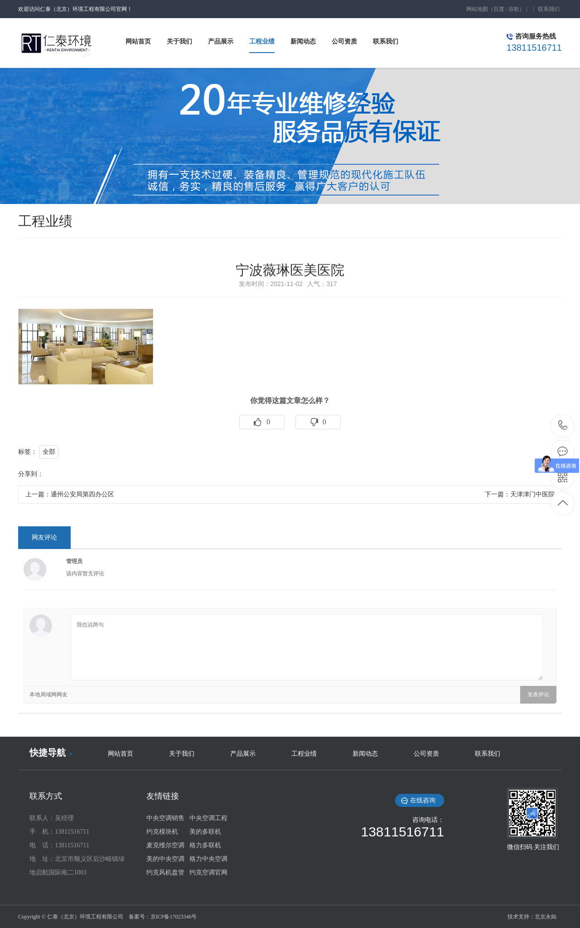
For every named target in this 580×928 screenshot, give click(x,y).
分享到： (31, 474)
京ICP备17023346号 (173, 916)
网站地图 (477, 9)
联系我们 (549, 9)
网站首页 (120, 753)
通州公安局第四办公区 (82, 494)
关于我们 (181, 753)
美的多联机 (205, 831)
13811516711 (563, 425)
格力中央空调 (208, 858)
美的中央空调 (165, 858)
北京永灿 (545, 916)
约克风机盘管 (165, 872)
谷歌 (513, 9)
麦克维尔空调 (165, 845)
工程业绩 (304, 753)
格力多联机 (205, 845)
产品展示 (243, 753)
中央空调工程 (208, 818)
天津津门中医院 (532, 494)
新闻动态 (365, 753)
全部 (49, 451)
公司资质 (426, 753)
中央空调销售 (165, 818)
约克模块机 (162, 831)
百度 (498, 9)
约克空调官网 (208, 872)
